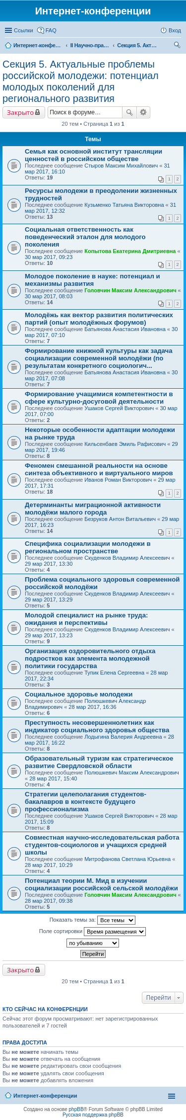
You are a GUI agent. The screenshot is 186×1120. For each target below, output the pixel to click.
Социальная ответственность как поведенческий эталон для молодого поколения (85, 237)
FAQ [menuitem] (51, 30)
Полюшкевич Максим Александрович (131, 772)
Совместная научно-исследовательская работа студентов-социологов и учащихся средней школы (102, 845)
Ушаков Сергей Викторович (119, 408)
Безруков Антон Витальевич (120, 519)
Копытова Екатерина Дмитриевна (130, 251)
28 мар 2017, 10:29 (48, 865)
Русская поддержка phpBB (93, 1115)
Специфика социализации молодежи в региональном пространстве (88, 547)
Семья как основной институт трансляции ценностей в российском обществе (93, 155)
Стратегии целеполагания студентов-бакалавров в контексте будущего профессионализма (85, 801)
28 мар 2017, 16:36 (92, 707)
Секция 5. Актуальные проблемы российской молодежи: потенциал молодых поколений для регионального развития (80, 81)
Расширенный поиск (143, 112)
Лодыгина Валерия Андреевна (123, 737)
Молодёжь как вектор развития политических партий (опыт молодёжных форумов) (99, 318)
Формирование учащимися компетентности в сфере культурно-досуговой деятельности (99, 397)
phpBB (76, 1109)
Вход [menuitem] (175, 30)
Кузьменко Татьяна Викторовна (124, 205)
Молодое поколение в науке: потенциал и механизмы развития (92, 279)
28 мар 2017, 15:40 (53, 778)
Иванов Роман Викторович (118, 480)
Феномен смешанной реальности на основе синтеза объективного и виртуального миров (99, 469)
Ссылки (23, 30)
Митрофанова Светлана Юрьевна (127, 859)
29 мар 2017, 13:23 (48, 635)
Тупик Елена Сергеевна (114, 673)
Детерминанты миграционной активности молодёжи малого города (93, 508)
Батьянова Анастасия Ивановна (125, 329)
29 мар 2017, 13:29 (48, 600)
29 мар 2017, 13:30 (48, 564)
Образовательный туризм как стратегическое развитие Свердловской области (99, 762)
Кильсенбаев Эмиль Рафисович (125, 444)
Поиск (129, 112)
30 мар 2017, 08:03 (48, 296)
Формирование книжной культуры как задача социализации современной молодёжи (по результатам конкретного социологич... (99, 358)
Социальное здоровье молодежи (78, 694)
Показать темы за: (93, 920)
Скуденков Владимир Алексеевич (127, 558)
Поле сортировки (92, 931)
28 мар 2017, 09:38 (48, 901)
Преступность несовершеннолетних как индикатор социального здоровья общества (97, 726)
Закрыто (20, 112)
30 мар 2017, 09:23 (48, 257)
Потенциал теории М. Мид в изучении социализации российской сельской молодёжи (101, 884)
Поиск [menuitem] (178, 46)
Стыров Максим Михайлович (121, 166)
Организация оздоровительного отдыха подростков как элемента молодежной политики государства (90, 658)
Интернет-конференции (45, 1096)
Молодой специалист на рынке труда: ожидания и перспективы (86, 618)
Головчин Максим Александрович (130, 290)
